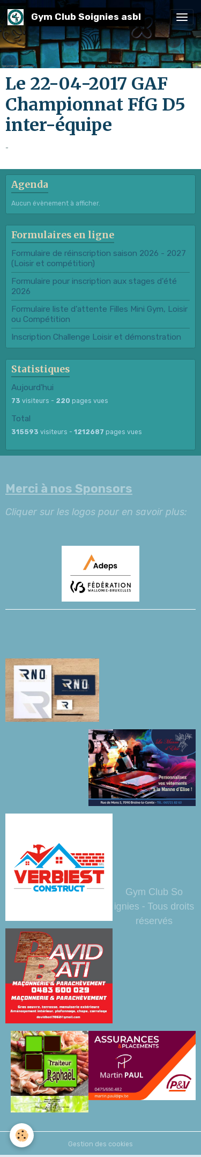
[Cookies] (22, 1135)
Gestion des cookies (100, 1144)
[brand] (76, 17)
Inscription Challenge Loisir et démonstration (96, 337)
